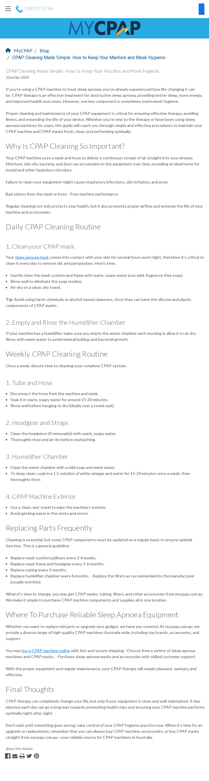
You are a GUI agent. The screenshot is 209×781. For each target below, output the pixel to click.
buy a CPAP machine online (46, 650)
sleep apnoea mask (32, 257)
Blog (44, 50)
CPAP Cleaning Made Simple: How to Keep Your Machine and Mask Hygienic (89, 57)
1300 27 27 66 (34, 8)
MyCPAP (18, 50)
